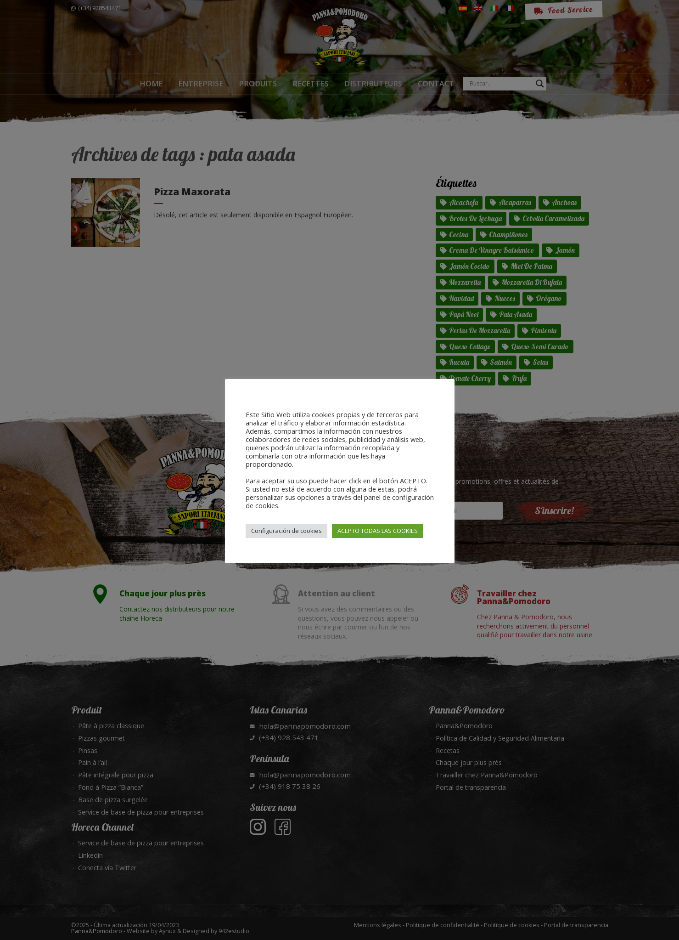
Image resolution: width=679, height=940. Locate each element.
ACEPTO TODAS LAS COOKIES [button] (377, 531)
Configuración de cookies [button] (286, 531)
